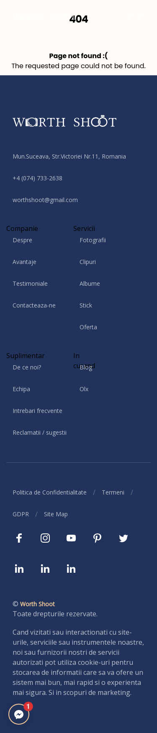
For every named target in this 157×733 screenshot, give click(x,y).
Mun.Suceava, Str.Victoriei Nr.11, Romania (69, 156)
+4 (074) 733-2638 (37, 178)
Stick (86, 305)
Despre (22, 240)
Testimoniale (30, 283)
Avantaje (24, 262)
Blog (86, 367)
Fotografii (93, 240)
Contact (133, 16)
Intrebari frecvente (37, 411)
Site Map (56, 514)
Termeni (113, 492)
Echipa (21, 389)
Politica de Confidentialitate (50, 492)
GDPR (21, 514)
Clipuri (88, 262)
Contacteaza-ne (34, 305)
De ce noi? (27, 367)
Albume (90, 283)
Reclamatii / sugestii (40, 432)
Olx (84, 389)
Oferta (88, 327)
